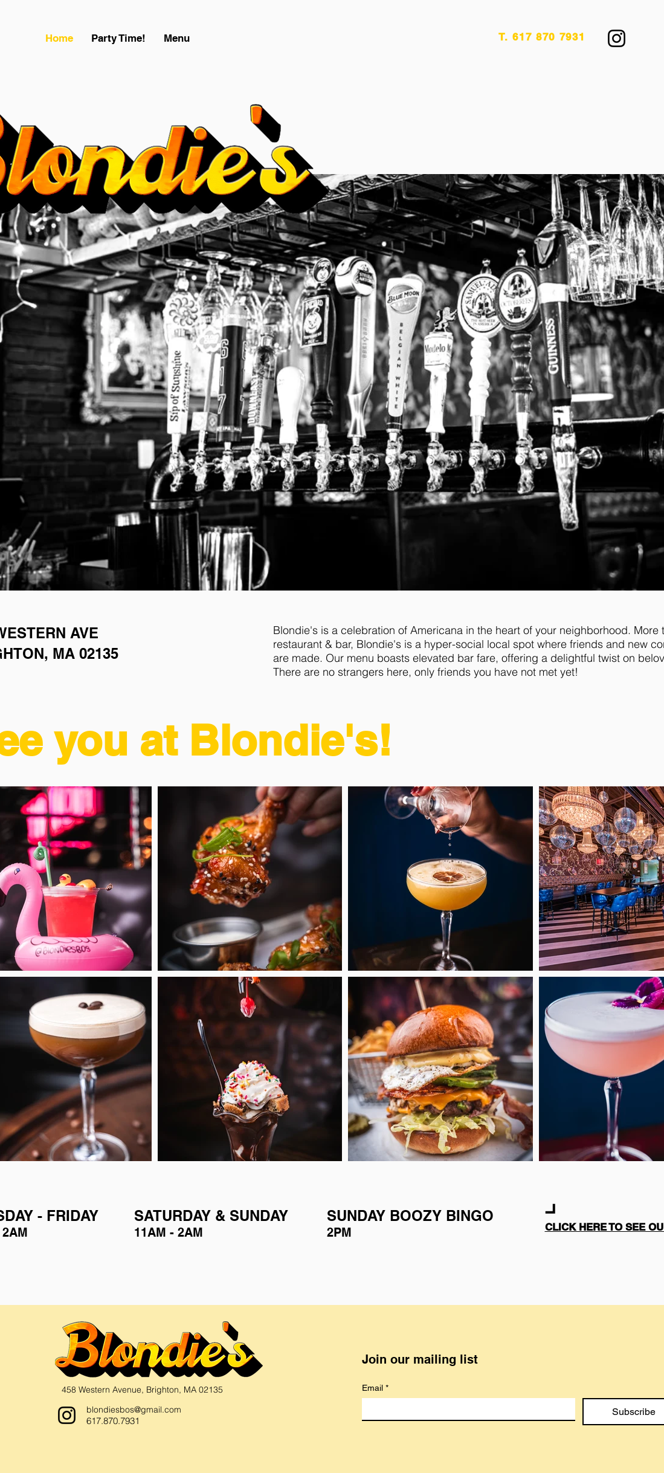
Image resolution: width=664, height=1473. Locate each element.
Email (375, 1388)
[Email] (465, 1409)
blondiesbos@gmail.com (133, 1409)
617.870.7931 (113, 1420)
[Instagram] (616, 38)
